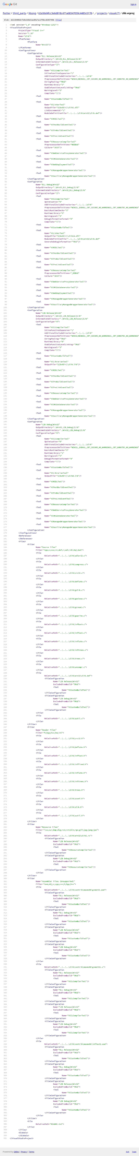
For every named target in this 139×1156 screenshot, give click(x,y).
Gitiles (16, 1151)
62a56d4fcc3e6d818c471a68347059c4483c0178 (65, 13)
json (134, 1151)
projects (102, 13)
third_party (19, 13)
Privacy (24, 1151)
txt (127, 1151)
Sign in (133, 4)
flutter (6, 13)
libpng (32, 13)
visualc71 (114, 13)
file (58, 20)
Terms (31, 1151)
